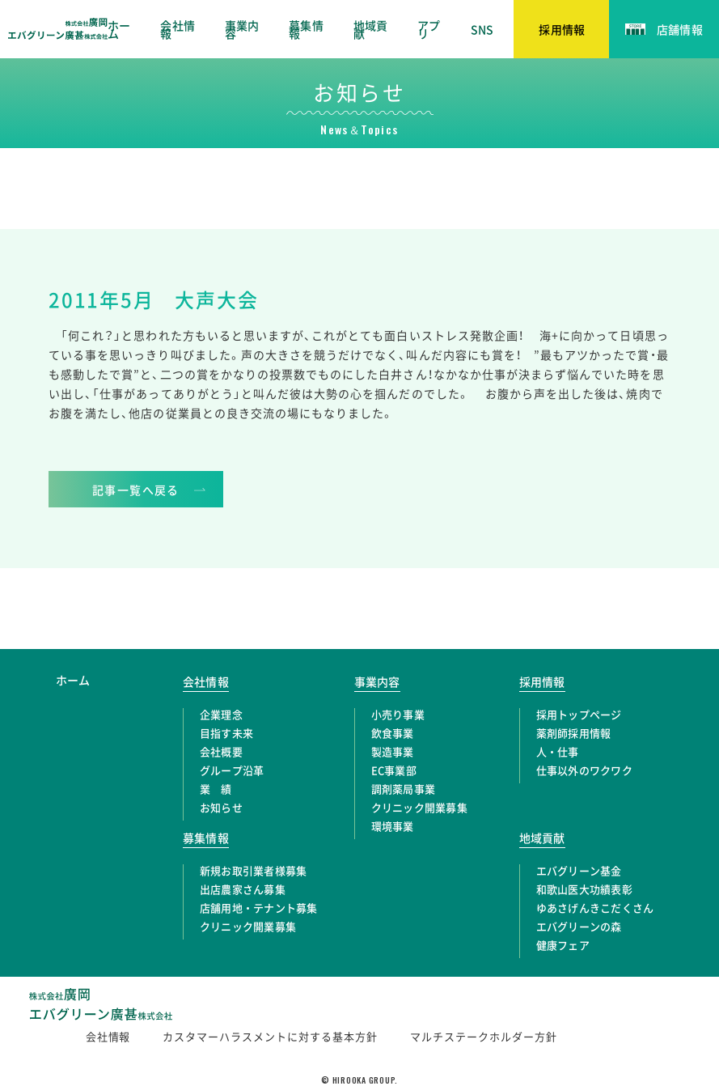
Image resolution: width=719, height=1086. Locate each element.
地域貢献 (370, 29)
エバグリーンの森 (579, 926)
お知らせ (221, 807)
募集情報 (306, 29)
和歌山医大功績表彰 (584, 889)
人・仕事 (557, 751)
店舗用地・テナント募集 (259, 907)
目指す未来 (226, 733)
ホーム (119, 29)
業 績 (216, 788)
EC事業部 (394, 770)
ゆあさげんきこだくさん (595, 907)
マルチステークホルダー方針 (483, 1036)
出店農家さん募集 (242, 889)
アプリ (429, 29)
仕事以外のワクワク (584, 770)
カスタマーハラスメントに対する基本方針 (270, 1036)
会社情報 (177, 29)
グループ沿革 (232, 770)
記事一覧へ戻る (136, 489)
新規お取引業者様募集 (253, 870)
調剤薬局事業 (403, 788)
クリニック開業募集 (419, 807)
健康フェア (563, 945)
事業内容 (242, 29)
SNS (482, 29)
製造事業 (392, 751)
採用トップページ (579, 714)
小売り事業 (398, 714)
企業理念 (221, 714)
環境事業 (392, 826)
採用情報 (542, 681)
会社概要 (221, 751)
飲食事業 (392, 733)
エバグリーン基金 (579, 870)
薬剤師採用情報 (573, 733)
